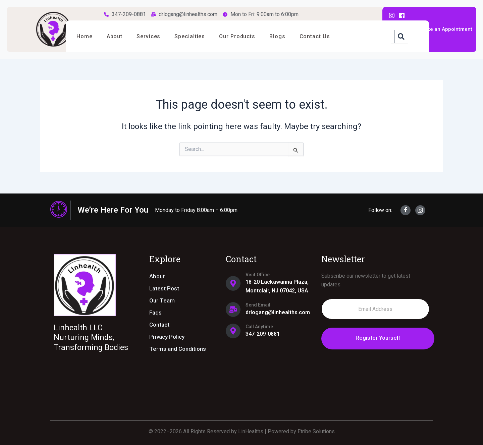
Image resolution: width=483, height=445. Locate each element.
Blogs (287, 36)
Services (153, 36)
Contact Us (326, 36)
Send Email (258, 305)
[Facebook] (405, 210)
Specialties (195, 36)
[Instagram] (420, 210)
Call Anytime (259, 326)
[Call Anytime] (233, 331)
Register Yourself (375, 337)
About (117, 36)
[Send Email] (233, 309)
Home (85, 36)
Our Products (245, 36)
